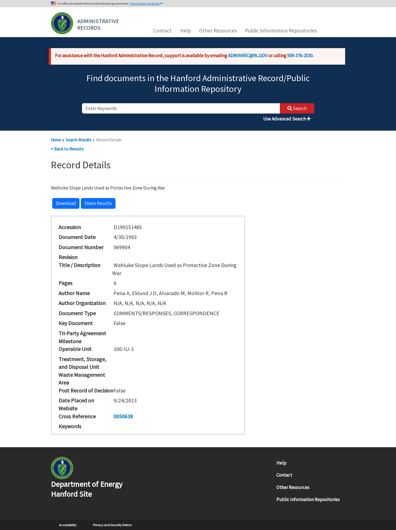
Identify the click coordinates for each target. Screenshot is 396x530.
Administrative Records (98, 24)
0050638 (123, 416)
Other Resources (218, 30)
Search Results (79, 139)
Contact (162, 30)
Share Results (98, 203)
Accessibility (67, 525)
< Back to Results (67, 149)
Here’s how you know (146, 3)
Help (185, 30)
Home (56, 139)
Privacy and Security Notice (112, 525)
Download (66, 203)
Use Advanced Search (287, 119)
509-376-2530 (299, 56)
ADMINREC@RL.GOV (247, 56)
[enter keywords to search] (181, 108)
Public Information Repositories (281, 30)
